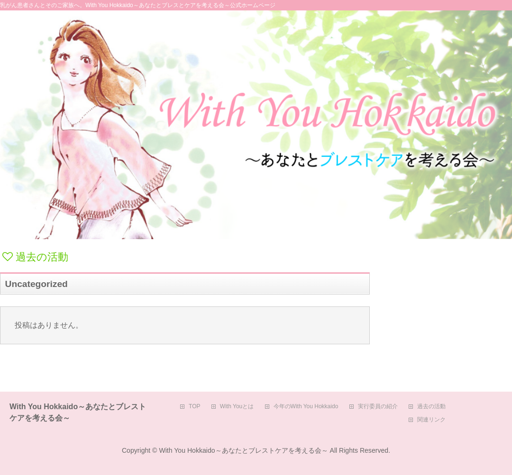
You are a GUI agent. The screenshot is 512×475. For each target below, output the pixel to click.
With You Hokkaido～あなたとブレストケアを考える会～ (243, 450)
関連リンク (431, 420)
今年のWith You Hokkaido (306, 406)
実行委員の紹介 (378, 406)
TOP (194, 406)
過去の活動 (431, 406)
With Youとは (237, 406)
